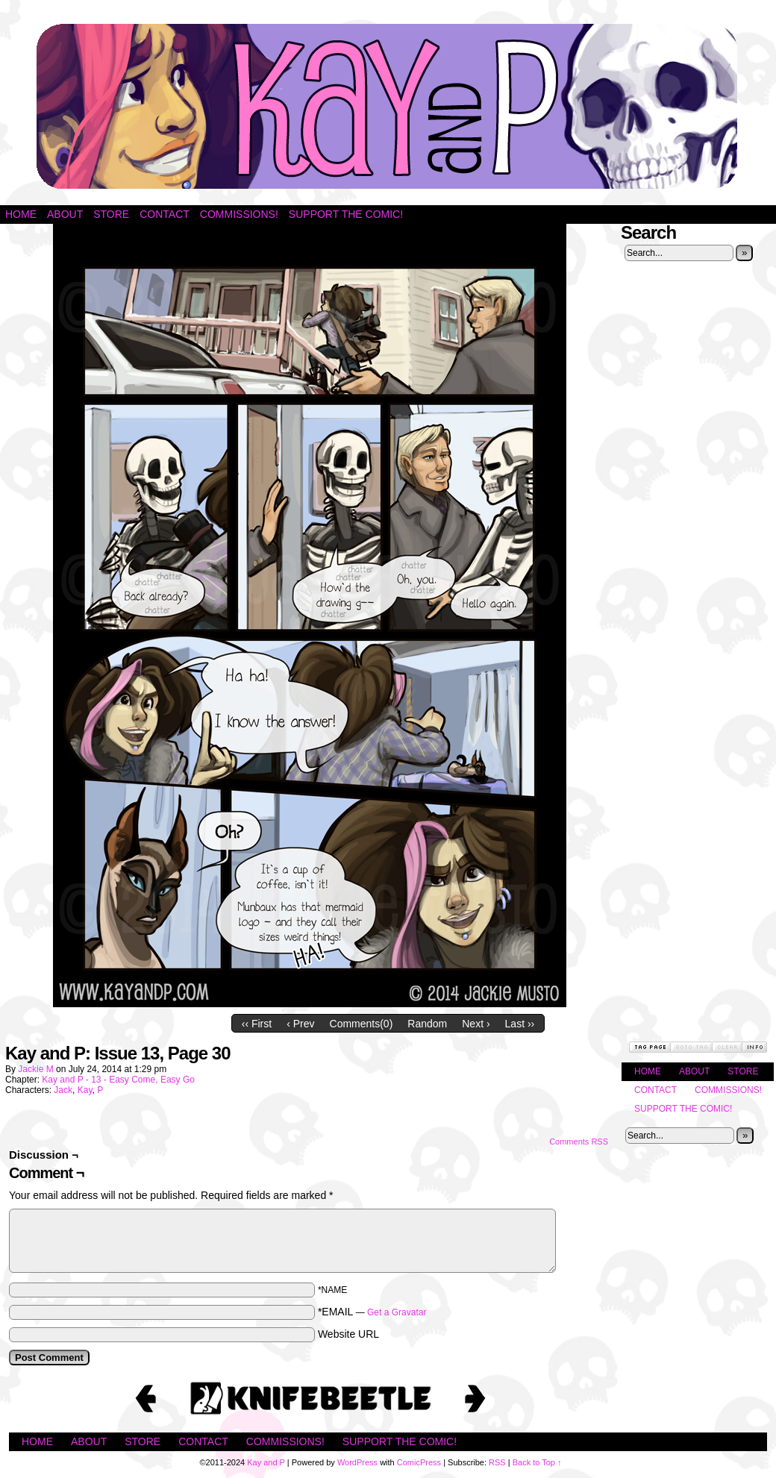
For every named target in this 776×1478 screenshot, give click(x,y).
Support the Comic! (346, 214)
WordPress (357, 1462)
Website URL (348, 1334)
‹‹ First (257, 1024)
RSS (497, 1462)
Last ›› (520, 1024)
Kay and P (388, 106)
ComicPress (419, 1462)
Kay (85, 1090)
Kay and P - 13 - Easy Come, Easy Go (118, 1079)
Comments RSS (578, 1141)
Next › (475, 1024)
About (65, 214)
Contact (165, 214)
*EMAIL (372, 1312)
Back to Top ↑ (537, 1462)
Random (427, 1024)
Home (21, 214)
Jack (63, 1090)
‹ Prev (300, 1024)
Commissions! (239, 214)
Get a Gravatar (396, 1312)
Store (111, 214)
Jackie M (35, 1069)
